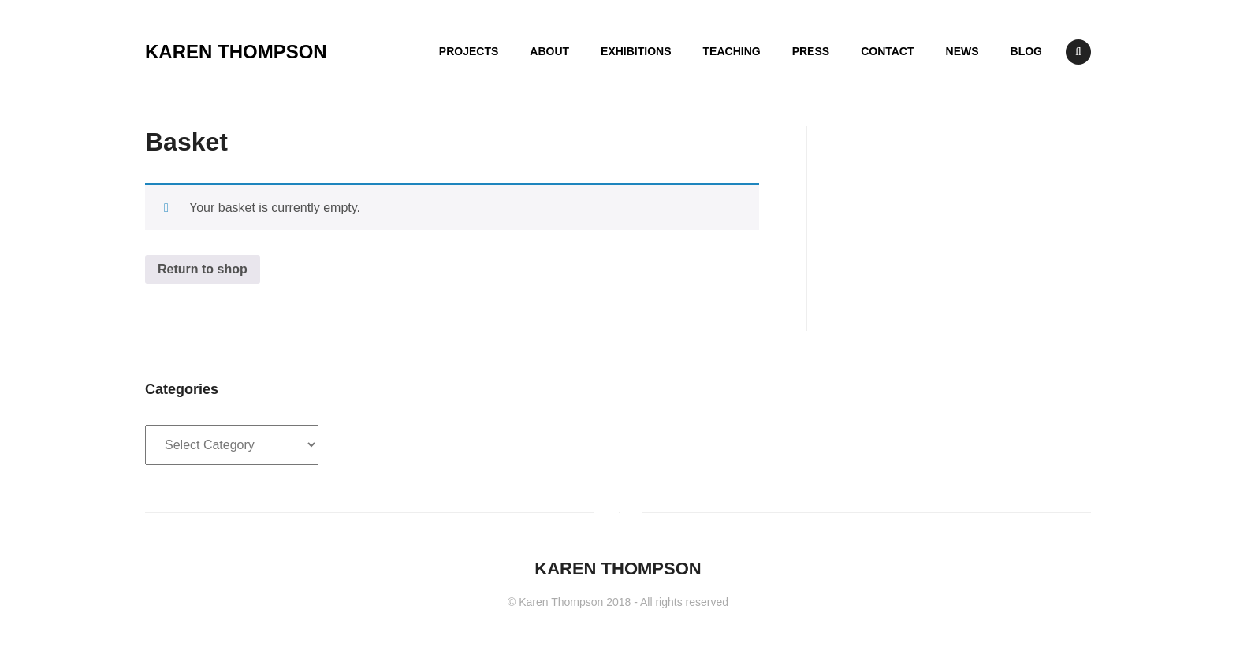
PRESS (810, 51)
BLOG (1026, 51)
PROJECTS (468, 51)
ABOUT (549, 51)
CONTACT (887, 51)
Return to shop (203, 269)
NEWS (962, 51)
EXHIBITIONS (636, 51)
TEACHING (732, 51)
